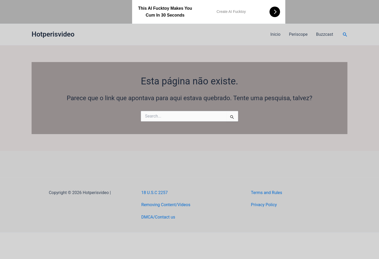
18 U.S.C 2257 (154, 192)
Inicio (275, 34)
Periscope (298, 34)
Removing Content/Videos (166, 204)
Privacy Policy (264, 204)
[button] (345, 34)
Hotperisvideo (53, 34)
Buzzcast (324, 34)
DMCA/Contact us (158, 217)
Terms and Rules (266, 192)
